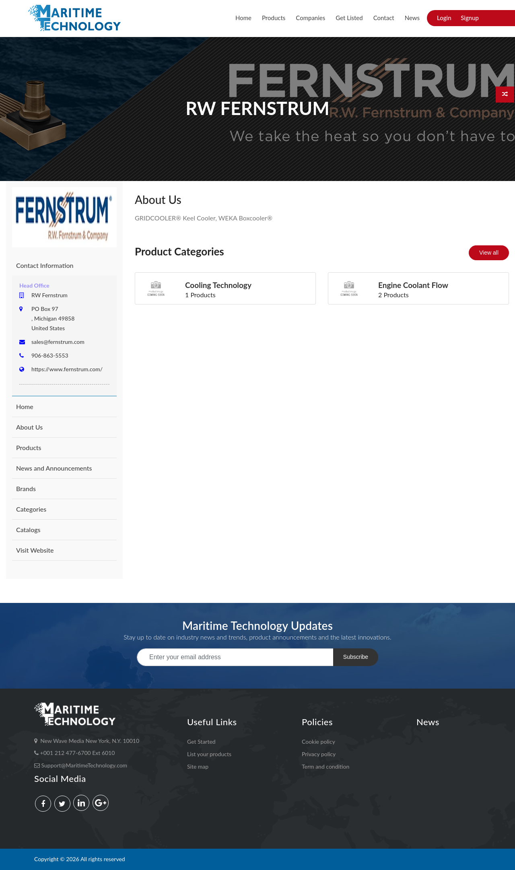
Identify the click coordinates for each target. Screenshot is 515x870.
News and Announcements (54, 468)
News (412, 17)
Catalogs (28, 529)
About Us (29, 427)
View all (489, 252)
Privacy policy (319, 754)
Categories (31, 509)
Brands (26, 488)
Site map (197, 766)
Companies (310, 17)
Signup (470, 17)
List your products (209, 754)
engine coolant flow (413, 285)
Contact (383, 17)
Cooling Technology (218, 285)
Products (273, 17)
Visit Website (35, 550)
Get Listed (349, 17)
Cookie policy (318, 741)
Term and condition (325, 766)
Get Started (201, 741)
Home (243, 17)
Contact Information (44, 265)
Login (444, 17)
